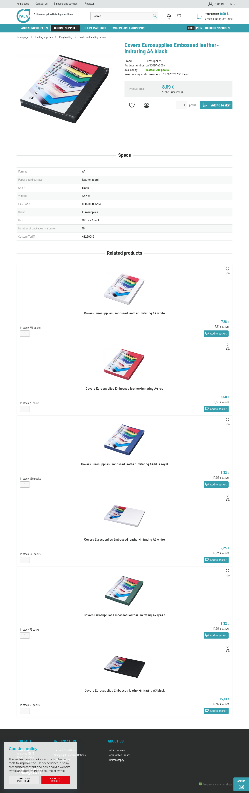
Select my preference (24, 780)
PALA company (116, 750)
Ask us (241, 781)
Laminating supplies (34, 28)
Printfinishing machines (213, 28)
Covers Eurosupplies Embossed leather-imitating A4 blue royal (124, 464)
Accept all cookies (56, 780)
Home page (23, 3)
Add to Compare (146, 105)
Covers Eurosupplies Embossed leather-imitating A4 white (124, 313)
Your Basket (212, 14)
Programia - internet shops (217, 784)
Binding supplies (65, 28)
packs (192, 105)
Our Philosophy (116, 760)
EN (230, 4)
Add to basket (218, 333)
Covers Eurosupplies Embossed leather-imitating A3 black (124, 690)
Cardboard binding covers (92, 37)
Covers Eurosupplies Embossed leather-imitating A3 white (124, 539)
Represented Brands (119, 755)
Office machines (95, 28)
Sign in (219, 4)
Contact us (41, 3)
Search (155, 16)
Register (89, 3)
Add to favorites (131, 105)
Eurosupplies (153, 61)
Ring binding (65, 37)
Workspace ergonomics (128, 28)
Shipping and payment (66, 3)
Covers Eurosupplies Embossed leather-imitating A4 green (124, 615)
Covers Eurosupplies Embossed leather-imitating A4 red (124, 388)
